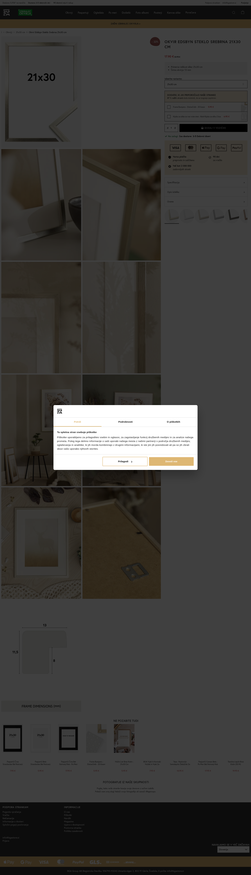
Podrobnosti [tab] (125, 421)
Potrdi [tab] (77, 421)
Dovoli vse (171, 461)
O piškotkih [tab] (173, 421)
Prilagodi (125, 461)
